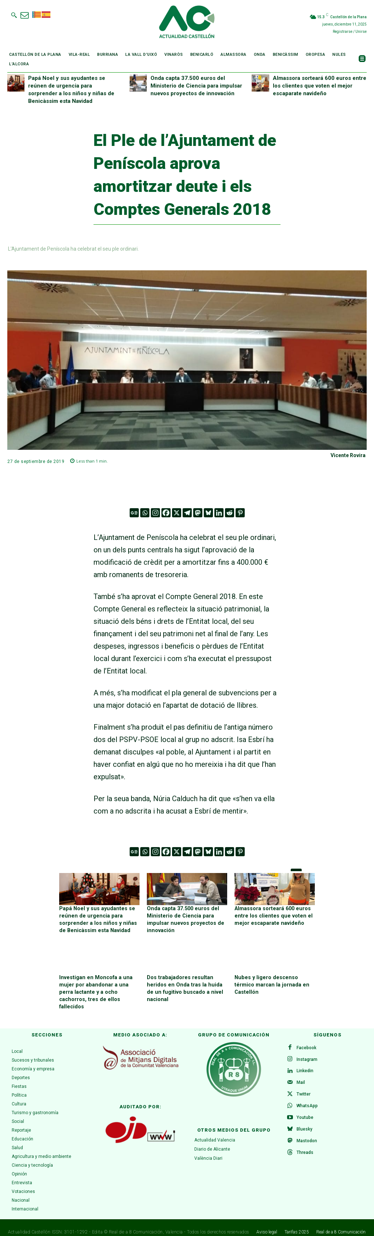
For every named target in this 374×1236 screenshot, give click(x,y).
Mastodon (307, 1132)
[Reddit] (229, 512)
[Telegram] (187, 512)
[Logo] (186, 23)
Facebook (306, 1038)
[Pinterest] (240, 512)
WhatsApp (307, 1097)
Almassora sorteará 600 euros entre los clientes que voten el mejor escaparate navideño (319, 86)
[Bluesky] (208, 512)
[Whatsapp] (144, 512)
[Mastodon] (197, 512)
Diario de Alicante (212, 1140)
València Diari (208, 1149)
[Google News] (134, 512)
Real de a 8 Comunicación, (136, 1223)
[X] (176, 512)
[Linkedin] (219, 512)
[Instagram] (155, 512)
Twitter (303, 1085)
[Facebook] (166, 512)
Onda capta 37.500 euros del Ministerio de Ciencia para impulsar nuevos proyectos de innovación (196, 86)
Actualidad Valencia (214, 1131)
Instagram (307, 1050)
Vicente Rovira (348, 455)
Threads (305, 1143)
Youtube (305, 1108)
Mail (301, 1073)
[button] (13, 15)
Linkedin (305, 1062)
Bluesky (304, 1120)
